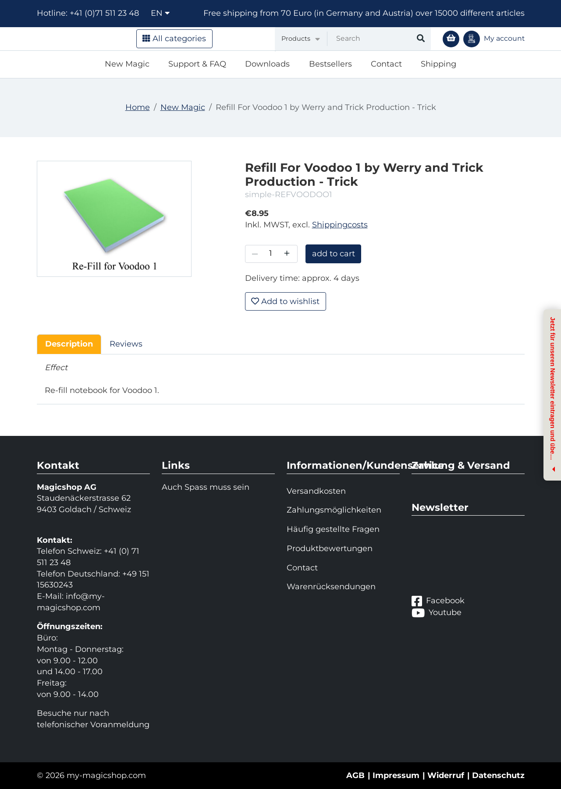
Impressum (396, 775)
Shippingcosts (340, 225)
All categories (174, 38)
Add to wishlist (285, 301)
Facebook (438, 601)
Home (137, 107)
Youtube (437, 613)
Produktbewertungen (330, 548)
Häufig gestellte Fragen (333, 529)
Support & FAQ (197, 64)
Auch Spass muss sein (205, 487)
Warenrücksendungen (331, 586)
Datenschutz (498, 775)
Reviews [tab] (126, 344)
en (160, 13)
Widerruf (445, 775)
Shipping (438, 64)
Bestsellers (330, 64)
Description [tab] (69, 344)
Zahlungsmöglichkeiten (334, 510)
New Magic (127, 64)
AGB (355, 775)
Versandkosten (316, 491)
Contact (386, 64)
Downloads (267, 64)
